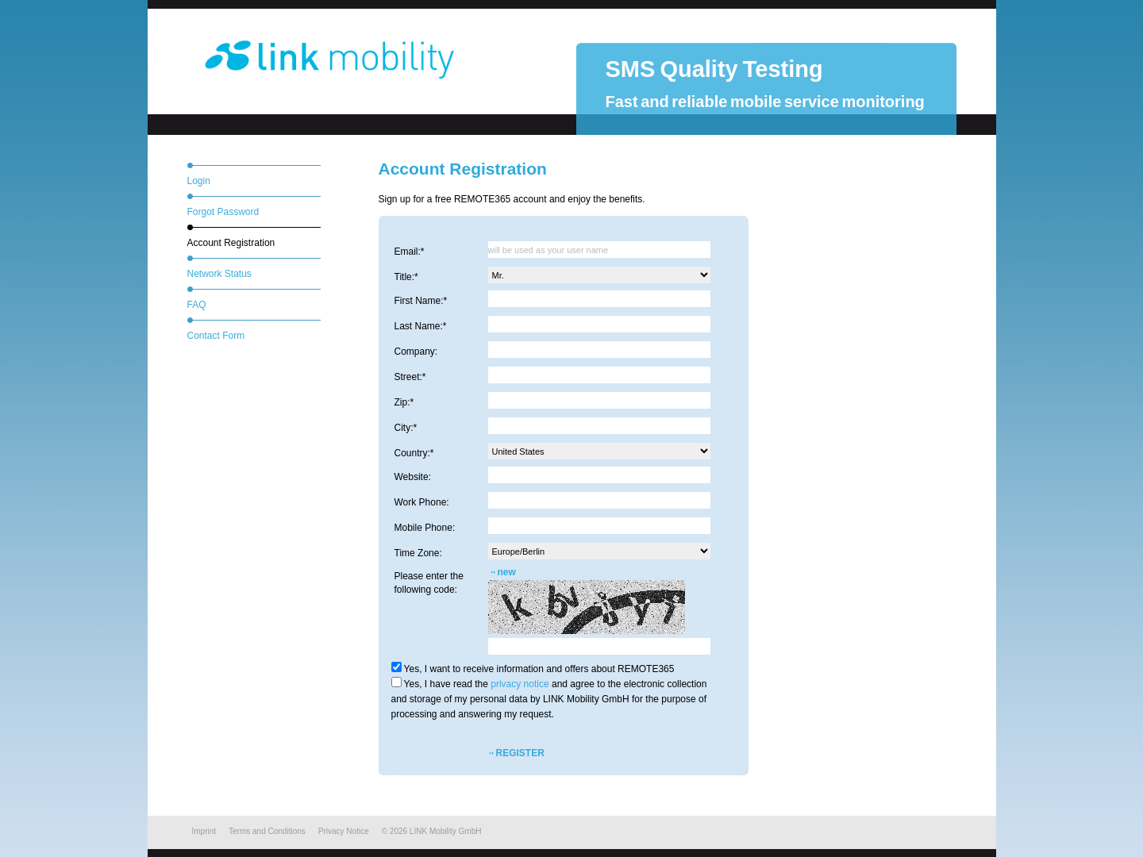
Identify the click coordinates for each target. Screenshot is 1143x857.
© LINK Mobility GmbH (432, 831)
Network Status (219, 273)
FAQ (196, 304)
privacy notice (519, 684)
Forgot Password (223, 211)
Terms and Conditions (267, 831)
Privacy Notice (343, 831)
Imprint (204, 831)
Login (198, 180)
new (507, 572)
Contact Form (216, 335)
